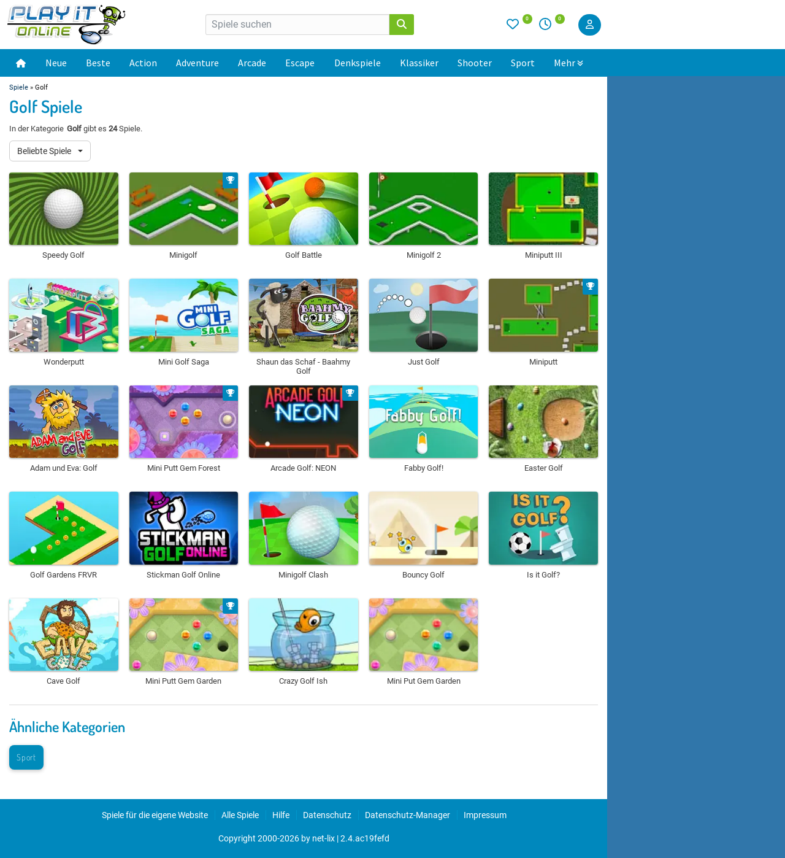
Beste (98, 62)
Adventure (197, 62)
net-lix (323, 838)
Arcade (252, 62)
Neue (56, 62)
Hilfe (280, 815)
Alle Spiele (240, 815)
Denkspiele (357, 62)
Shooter (475, 62)
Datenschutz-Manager (407, 815)
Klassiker (419, 62)
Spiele (18, 87)
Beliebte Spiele (45, 151)
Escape (300, 62)
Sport (523, 62)
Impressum (485, 815)
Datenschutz (327, 815)
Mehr (568, 62)
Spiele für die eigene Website (155, 815)
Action (143, 62)
